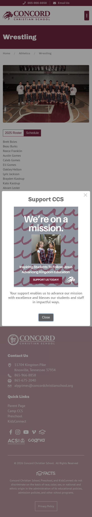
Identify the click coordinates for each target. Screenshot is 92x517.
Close (46, 317)
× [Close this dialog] (85, 195)
